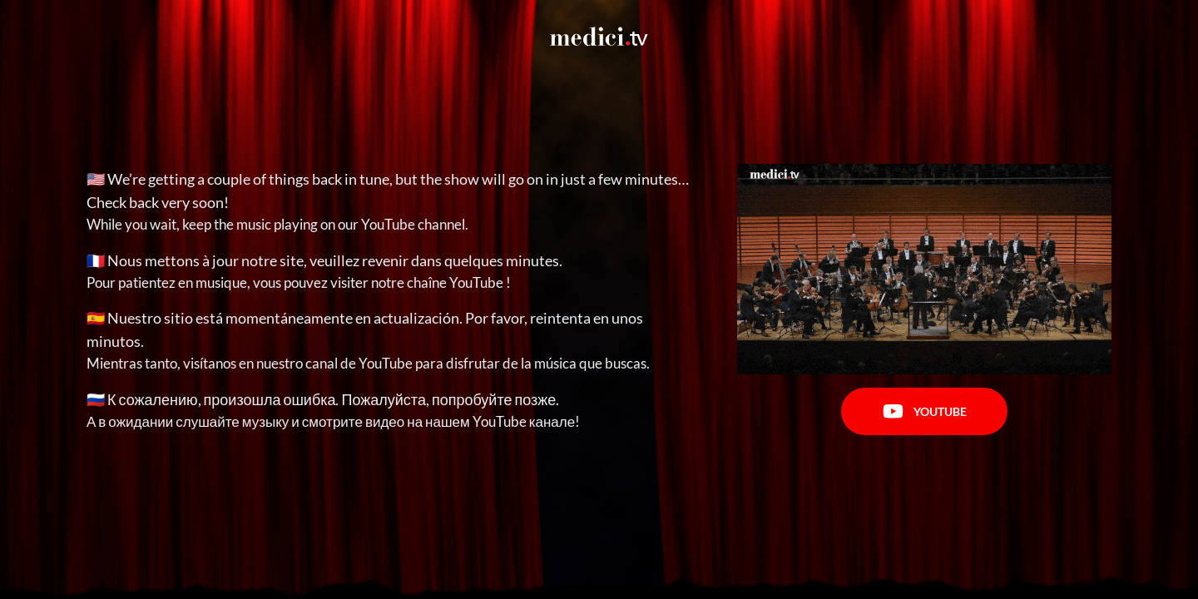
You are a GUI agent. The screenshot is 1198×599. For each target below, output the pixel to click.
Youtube (925, 411)
